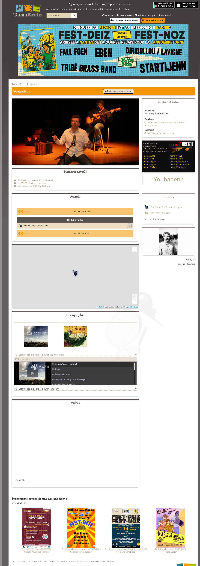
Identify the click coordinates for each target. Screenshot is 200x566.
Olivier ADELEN (23, 180)
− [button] (135, 301)
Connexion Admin (153, 20)
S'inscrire (107, 15)
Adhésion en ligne (145, 15)
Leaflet (99, 307)
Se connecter (124, 15)
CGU (50, 561)
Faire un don (165, 15)
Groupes (177, 207)
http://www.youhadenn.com (160, 133)
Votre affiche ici (19, 503)
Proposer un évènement (125, 20)
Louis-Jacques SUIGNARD (28, 186)
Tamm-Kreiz (19, 84)
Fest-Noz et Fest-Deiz (160, 207)
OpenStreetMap (132, 307)
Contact (35, 561)
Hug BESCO (22, 183)
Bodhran (46, 186)
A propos (17, 561)
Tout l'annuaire (154, 219)
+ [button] (135, 296)
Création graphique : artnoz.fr (102, 561)
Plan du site (27, 561)
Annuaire (35, 84)
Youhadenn (26, 359)
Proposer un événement (78, 561)
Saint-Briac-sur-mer (39, 225)
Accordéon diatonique (42, 180)
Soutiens (43, 561)
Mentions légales (59, 561)
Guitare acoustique (38, 183)
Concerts (155, 213)
